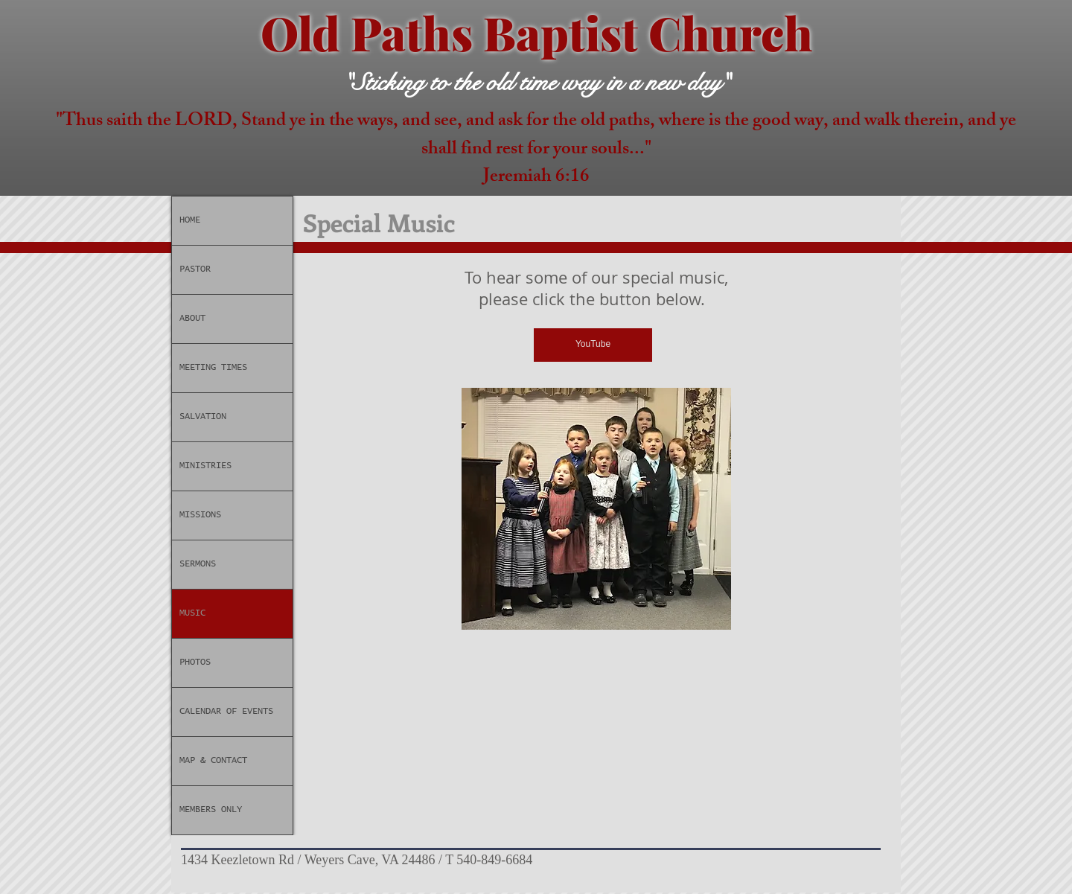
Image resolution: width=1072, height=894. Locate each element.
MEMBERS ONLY (210, 809)
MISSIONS (200, 515)
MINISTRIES (205, 466)
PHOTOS (195, 662)
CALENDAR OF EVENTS (226, 711)
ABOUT (192, 318)
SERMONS (197, 564)
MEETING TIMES (213, 367)
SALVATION (202, 416)
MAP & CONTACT (213, 760)
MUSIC (192, 613)
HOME (189, 220)
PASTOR (195, 269)
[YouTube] (593, 345)
